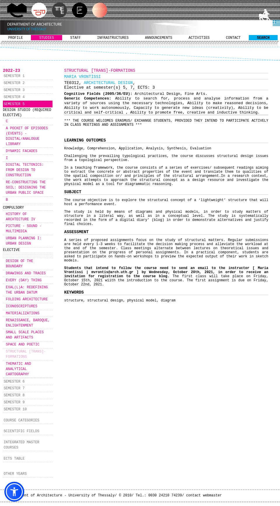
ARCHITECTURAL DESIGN (108, 83)
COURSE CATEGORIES (21, 420)
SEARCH (263, 38)
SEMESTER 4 (14, 97)
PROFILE (15, 38)
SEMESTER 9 (14, 402)
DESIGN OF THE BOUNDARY (19, 263)
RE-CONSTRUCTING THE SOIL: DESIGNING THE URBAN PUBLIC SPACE (26, 187)
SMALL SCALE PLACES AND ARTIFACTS (25, 335)
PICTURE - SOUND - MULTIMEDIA (23, 228)
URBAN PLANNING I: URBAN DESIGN (23, 241)
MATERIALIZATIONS (22, 313)
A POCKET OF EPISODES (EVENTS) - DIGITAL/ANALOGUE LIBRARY (27, 136)
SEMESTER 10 (15, 409)
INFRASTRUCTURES (113, 38)
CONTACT (233, 38)
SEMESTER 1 (14, 76)
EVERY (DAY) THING (23, 280)
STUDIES (46, 38)
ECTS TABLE (14, 459)
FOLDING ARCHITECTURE (27, 299)
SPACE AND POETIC (22, 345)
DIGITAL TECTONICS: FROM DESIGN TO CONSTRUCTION (25, 170)
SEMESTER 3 (14, 90)
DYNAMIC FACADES (21, 151)
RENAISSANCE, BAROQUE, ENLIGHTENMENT (28, 323)
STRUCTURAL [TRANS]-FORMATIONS (26, 354)
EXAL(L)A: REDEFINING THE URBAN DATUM (27, 290)
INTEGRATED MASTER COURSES (21, 445)
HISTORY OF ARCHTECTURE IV (20, 216)
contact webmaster (204, 495)
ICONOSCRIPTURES (21, 306)
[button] (14, 491)
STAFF (75, 38)
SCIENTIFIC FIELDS (21, 431)
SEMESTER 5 (14, 104)
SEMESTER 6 (14, 382)
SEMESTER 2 (14, 83)
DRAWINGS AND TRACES (26, 273)
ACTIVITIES (199, 38)
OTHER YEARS (15, 474)
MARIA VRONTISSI (82, 76)
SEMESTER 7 (14, 388)
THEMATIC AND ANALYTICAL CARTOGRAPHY (18, 369)
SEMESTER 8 (14, 395)
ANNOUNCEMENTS (158, 38)
